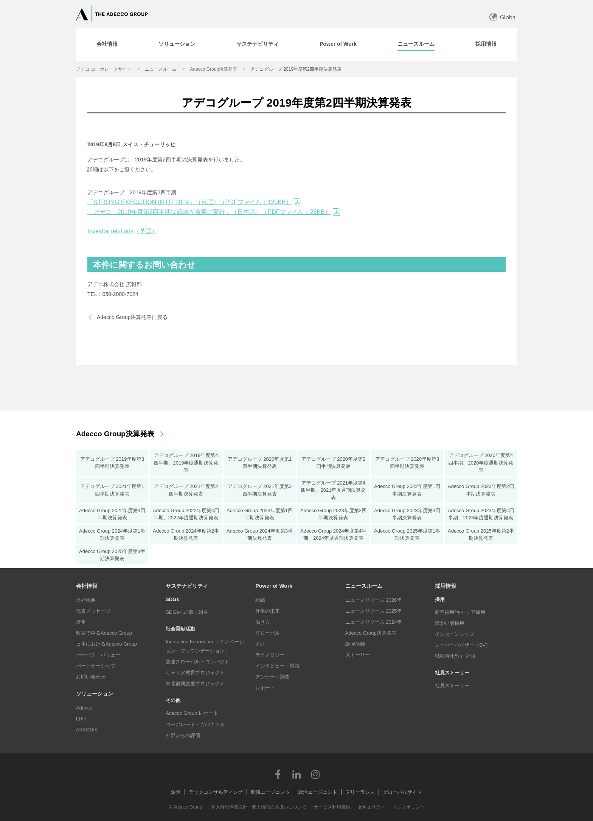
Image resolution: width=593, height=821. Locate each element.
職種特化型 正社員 (455, 656)
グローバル (267, 633)
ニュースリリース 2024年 (373, 622)
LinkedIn (296, 774)
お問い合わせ (91, 677)
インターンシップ (454, 634)
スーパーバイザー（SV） (463, 645)
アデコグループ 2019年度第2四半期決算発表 (296, 69)
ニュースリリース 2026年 (373, 600)
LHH (81, 719)
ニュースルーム (161, 69)
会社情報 (86, 586)
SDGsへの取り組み (187, 612)
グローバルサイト (402, 792)
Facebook (277, 774)
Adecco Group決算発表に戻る (132, 317)
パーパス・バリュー (98, 655)
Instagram (315, 774)
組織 (260, 600)
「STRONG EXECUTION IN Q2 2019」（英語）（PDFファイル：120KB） (194, 202)
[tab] (107, 44)
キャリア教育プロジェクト (195, 672)
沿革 (81, 622)
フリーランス (360, 792)
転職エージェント (270, 792)
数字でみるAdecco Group (104, 633)
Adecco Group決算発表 (213, 69)
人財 (260, 644)
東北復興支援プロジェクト (195, 683)
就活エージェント (317, 792)
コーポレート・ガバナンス (195, 724)
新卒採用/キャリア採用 (460, 612)
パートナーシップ (95, 666)
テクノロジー (270, 655)
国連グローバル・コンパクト (198, 662)
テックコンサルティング (216, 792)
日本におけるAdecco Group (106, 644)
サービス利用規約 (332, 807)
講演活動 (355, 644)
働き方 (262, 622)
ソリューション (94, 694)
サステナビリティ (187, 586)
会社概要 (86, 600)
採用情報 (445, 586)
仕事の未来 (267, 611)
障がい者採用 (449, 623)
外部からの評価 (183, 735)
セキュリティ (371, 807)
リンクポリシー (408, 807)
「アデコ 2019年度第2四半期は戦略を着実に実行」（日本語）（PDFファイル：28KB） (213, 212)
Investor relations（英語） (122, 231)
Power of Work (273, 586)
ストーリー (357, 655)
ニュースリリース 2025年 (373, 611)
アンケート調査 (272, 677)
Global (508, 17)
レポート (265, 688)
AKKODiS (87, 730)
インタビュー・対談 (277, 666)
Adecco (84, 708)
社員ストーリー (452, 685)
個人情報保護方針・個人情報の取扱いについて (258, 807)
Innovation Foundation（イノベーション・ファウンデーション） (205, 646)
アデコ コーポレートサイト (104, 69)
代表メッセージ (93, 611)
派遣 (176, 792)
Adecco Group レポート (192, 713)
